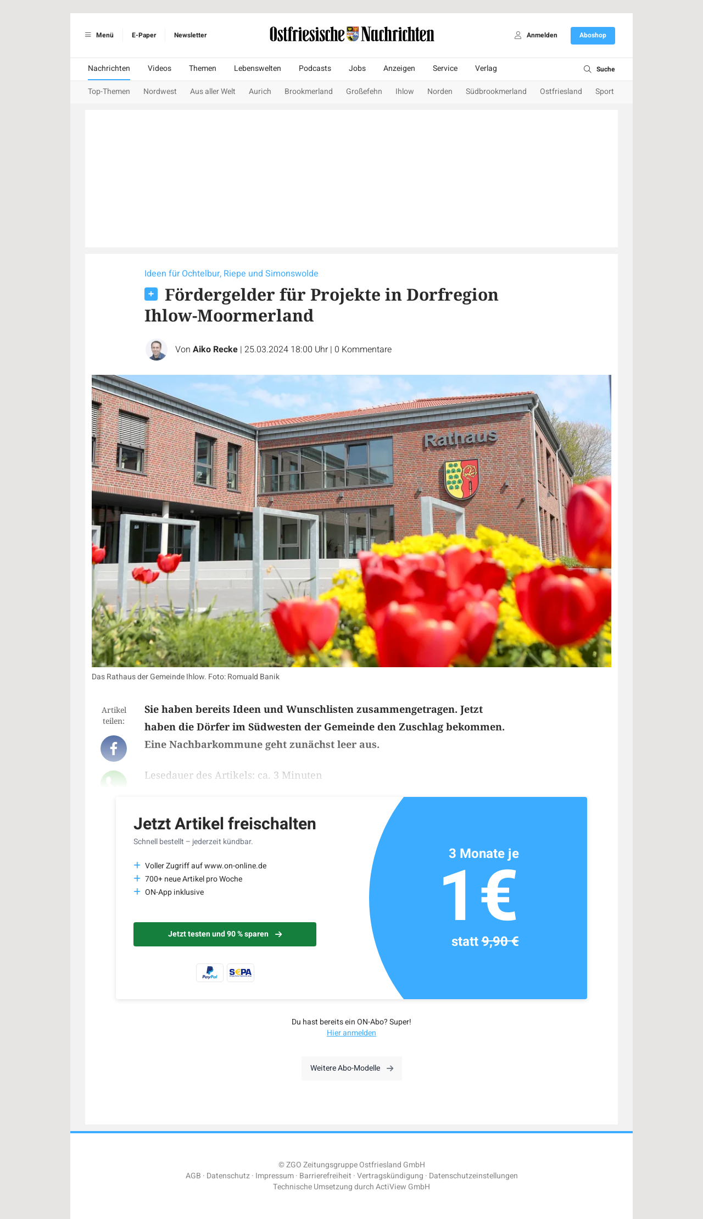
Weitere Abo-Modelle (351, 1068)
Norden (440, 91)
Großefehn (364, 91)
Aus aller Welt (213, 91)
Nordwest (160, 91)
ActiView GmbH (403, 1187)
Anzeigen (399, 68)
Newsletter (190, 35)
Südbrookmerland (496, 91)
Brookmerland (308, 91)
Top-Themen (109, 91)
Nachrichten (109, 68)
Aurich (260, 91)
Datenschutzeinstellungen (473, 1176)
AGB (193, 1176)
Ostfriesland (561, 91)
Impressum (274, 1176)
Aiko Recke (215, 349)
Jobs (357, 68)
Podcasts (315, 68)
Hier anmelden (351, 1033)
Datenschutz (228, 1176)
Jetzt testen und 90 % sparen (225, 934)
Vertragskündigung (390, 1176)
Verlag (486, 68)
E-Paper (144, 35)
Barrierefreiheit (325, 1176)
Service (445, 68)
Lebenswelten (257, 68)
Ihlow (404, 91)
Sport (604, 91)
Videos (159, 68)
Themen (202, 68)
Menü (97, 35)
